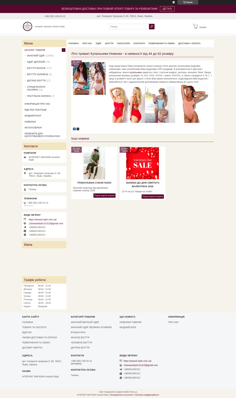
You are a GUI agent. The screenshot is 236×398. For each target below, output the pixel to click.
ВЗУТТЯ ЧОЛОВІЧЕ (37, 74)
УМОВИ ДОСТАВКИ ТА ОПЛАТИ (39, 337)
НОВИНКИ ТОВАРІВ (130, 322)
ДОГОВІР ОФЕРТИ (32, 347)
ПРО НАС (87, 43)
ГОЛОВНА (73, 43)
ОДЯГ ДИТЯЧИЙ (36, 62)
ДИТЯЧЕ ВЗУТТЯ (36, 80)
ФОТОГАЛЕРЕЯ (33, 127)
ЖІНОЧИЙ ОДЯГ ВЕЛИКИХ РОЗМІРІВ (91, 327)
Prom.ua (133, 392)
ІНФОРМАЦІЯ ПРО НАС (37, 104)
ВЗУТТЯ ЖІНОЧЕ (36, 68)
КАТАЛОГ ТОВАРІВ (35, 50)
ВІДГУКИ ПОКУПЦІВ (35, 109)
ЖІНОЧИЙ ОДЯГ (36, 55)
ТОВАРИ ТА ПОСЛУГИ (34, 327)
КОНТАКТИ (139, 43)
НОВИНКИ (30, 121)
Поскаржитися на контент (121, 395)
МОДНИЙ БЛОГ (33, 115)
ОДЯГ (99, 43)
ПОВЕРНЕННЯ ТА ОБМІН (161, 43)
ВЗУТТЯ (109, 43)
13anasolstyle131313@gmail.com (46, 223)
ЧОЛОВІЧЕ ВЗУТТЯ (81, 342)
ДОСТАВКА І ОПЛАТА (189, 43)
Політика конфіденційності (147, 395)
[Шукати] (152, 26)
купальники (135, 72)
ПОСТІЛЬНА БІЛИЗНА (39, 96)
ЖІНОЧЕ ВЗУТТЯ (80, 337)
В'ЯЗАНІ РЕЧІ (78, 332)
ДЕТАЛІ (167, 8)
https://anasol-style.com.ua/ (43, 219)
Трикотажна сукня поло (94, 182)
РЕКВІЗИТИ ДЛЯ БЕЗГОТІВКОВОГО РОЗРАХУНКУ (42, 134)
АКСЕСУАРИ (123, 43)
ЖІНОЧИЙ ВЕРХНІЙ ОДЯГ (85, 322)
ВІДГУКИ (26, 332)
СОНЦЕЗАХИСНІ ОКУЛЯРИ (36, 88)
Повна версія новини (104, 195)
